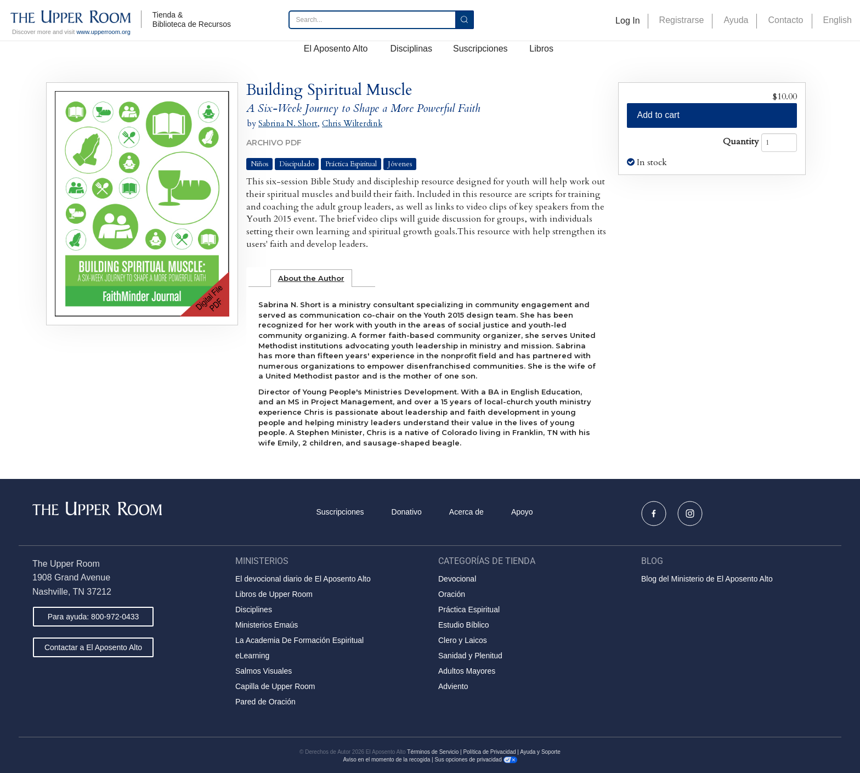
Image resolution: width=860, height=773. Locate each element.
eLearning (252, 655)
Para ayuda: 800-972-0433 (93, 616)
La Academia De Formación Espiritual (299, 640)
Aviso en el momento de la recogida (386, 760)
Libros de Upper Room (274, 594)
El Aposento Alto (336, 48)
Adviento (453, 686)
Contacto (785, 20)
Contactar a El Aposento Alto (93, 647)
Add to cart (658, 115)
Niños (259, 164)
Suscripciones (480, 48)
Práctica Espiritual (351, 164)
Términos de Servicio (433, 752)
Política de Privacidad (489, 752)
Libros (541, 48)
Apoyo (522, 511)
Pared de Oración (265, 701)
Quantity (741, 142)
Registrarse (681, 20)
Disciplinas (411, 48)
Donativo (407, 511)
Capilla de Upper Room (275, 686)
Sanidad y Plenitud (470, 655)
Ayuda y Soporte (540, 752)
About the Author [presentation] (311, 278)
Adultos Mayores (466, 671)
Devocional (457, 578)
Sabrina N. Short (288, 123)
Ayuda (735, 20)
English (837, 20)
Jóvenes (400, 164)
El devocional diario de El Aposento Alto (303, 578)
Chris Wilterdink (352, 123)
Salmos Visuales (263, 671)
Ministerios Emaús (266, 624)
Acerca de (466, 511)
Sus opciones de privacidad (475, 760)
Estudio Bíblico (463, 624)
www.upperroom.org (103, 32)
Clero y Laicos (462, 640)
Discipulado (296, 164)
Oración (451, 594)
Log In (627, 20)
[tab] (311, 278)
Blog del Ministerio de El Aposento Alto (707, 578)
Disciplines (253, 609)
